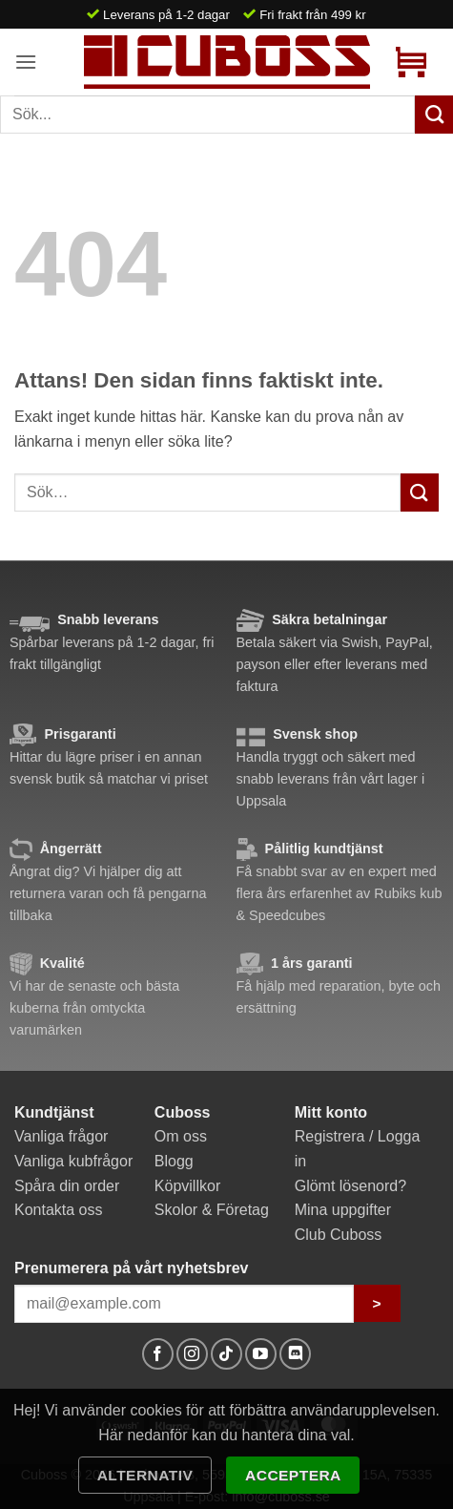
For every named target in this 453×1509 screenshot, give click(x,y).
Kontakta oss (58, 1210)
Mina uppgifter (343, 1210)
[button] (25, 61)
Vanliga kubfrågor (73, 1161)
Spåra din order (66, 1186)
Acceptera (293, 1475)
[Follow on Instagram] (192, 1354)
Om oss (180, 1136)
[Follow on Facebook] (158, 1354)
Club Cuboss (338, 1234)
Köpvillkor (187, 1186)
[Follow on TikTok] (226, 1354)
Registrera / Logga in (358, 1148)
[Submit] (420, 492)
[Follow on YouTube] (261, 1354)
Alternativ (145, 1475)
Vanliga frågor (61, 1136)
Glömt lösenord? (350, 1186)
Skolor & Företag (211, 1210)
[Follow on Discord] (295, 1354)
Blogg (174, 1161)
